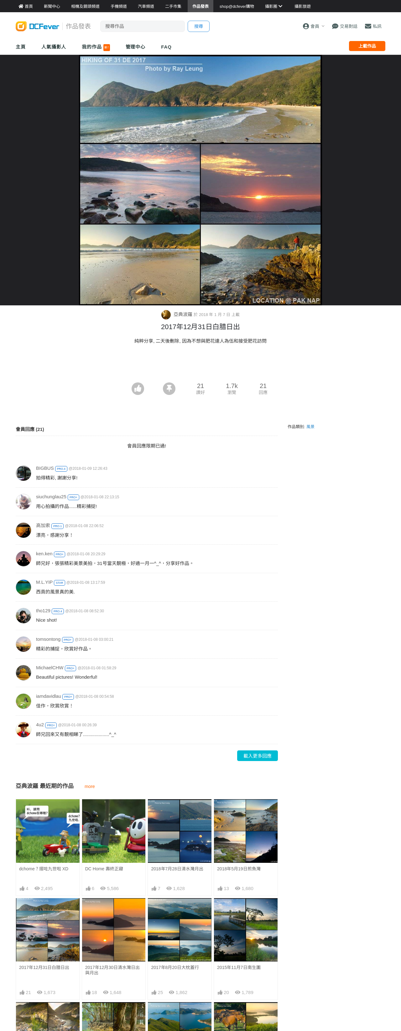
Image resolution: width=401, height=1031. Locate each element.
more (90, 786)
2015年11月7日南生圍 (239, 967)
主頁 (21, 46)
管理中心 (136, 46)
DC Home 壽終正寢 (104, 868)
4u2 (40, 724)
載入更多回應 (257, 756)
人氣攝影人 (53, 46)
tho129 (43, 610)
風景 (310, 426)
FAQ (166, 46)
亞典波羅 (177, 314)
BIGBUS (45, 468)
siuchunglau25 (51, 496)
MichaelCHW (50, 667)
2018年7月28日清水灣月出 (177, 868)
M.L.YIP (44, 582)
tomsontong (48, 639)
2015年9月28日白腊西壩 (241, 1013)
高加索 (43, 525)
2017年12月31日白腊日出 (44, 967)
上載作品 (367, 46)
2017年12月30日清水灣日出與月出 (112, 970)
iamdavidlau (48, 696)
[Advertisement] (200, 365)
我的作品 (96, 47)
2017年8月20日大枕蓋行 (175, 967)
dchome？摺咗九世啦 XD (43, 868)
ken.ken (44, 553)
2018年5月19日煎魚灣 (239, 868)
